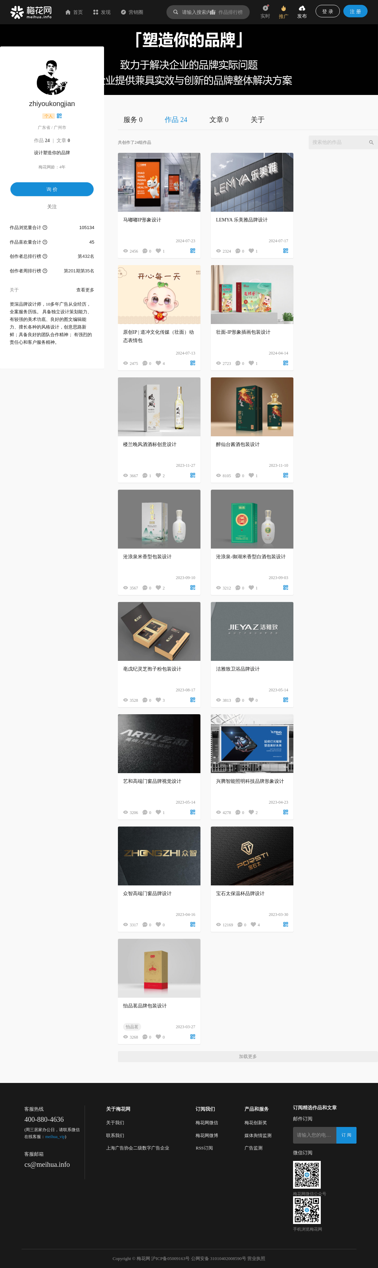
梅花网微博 (207, 1135)
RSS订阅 (204, 1148)
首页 (74, 12)
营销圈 (132, 12)
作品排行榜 (226, 12)
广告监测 (253, 1148)
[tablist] (248, 119)
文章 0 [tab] (219, 119)
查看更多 (85, 289)
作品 (42, 140)
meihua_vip (55, 1136)
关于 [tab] (258, 119)
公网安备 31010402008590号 (218, 1258)
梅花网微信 (207, 1122)
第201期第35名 (79, 270)
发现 (102, 12)
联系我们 (115, 1135)
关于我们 (115, 1122)
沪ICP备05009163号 (170, 1258)
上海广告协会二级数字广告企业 (137, 1148)
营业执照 (256, 1258)
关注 (52, 206)
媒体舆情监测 (258, 1135)
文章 (63, 140)
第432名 (86, 256)
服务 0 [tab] (133, 119)
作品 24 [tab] (176, 119)
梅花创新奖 (255, 1122)
